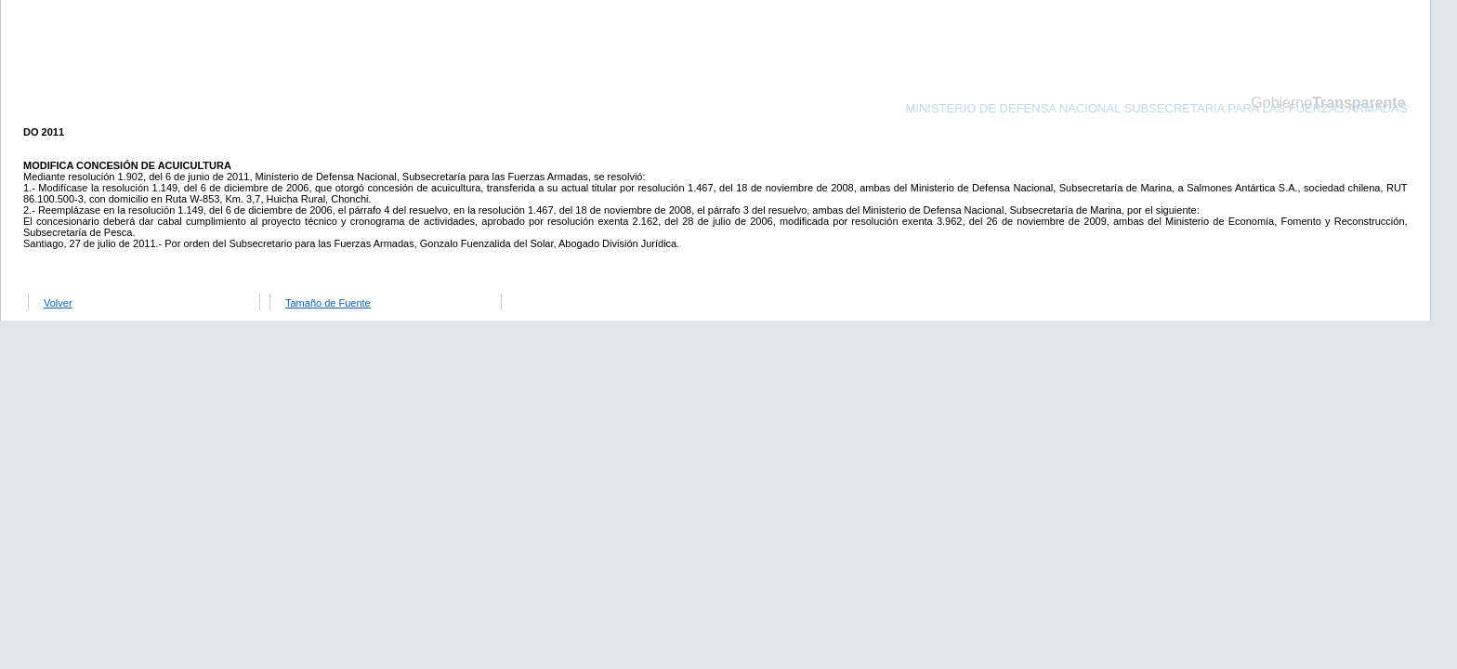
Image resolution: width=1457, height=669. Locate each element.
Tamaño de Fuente (328, 302)
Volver (58, 302)
